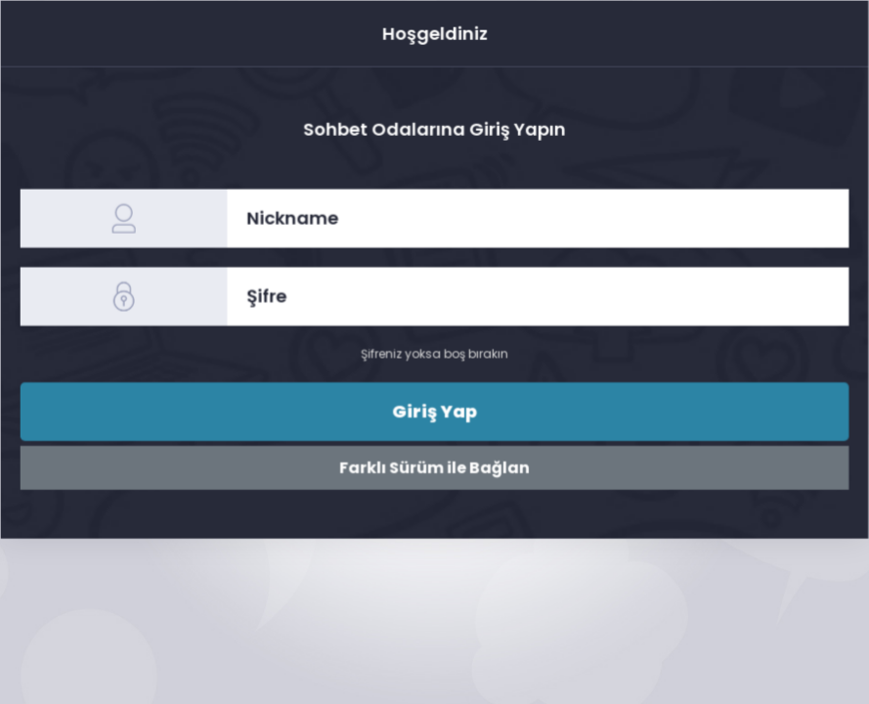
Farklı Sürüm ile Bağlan (434, 467)
